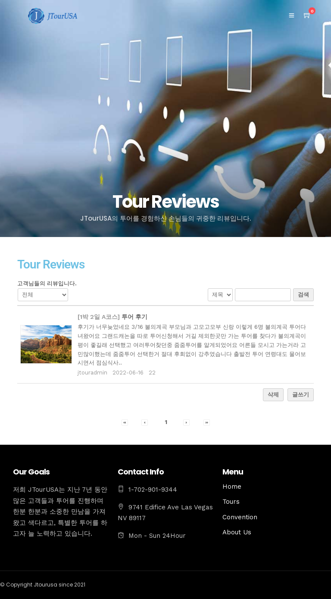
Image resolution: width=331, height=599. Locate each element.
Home (231, 486)
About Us (236, 532)
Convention (239, 517)
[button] (125, 422)
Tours (231, 501)
